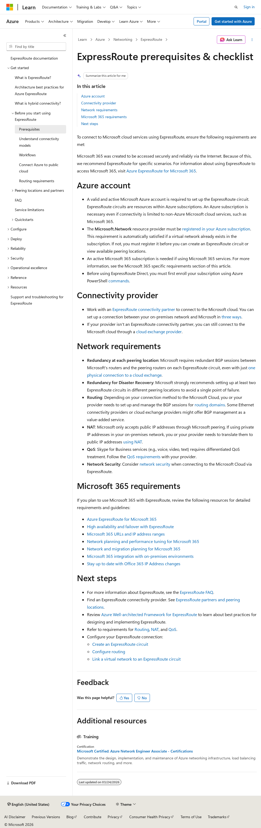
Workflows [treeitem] (27, 154)
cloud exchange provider (159, 331)
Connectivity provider (98, 102)
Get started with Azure (233, 21)
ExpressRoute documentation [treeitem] (34, 58)
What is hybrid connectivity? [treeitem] (38, 103)
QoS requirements (144, 456)
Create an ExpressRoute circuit (120, 644)
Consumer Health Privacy (149, 816)
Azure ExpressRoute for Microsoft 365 (161, 170)
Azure (100, 39)
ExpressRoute (151, 39)
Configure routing (108, 651)
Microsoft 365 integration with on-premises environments (140, 556)
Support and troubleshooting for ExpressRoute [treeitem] (37, 300)
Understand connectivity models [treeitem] (39, 142)
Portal (202, 21)
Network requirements (99, 109)
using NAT (132, 441)
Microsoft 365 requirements (104, 116)
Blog (70, 816)
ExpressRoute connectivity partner (143, 309)
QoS (172, 629)
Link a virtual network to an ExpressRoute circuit (136, 659)
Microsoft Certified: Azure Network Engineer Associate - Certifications (135, 751)
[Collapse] (64, 35)
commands (118, 280)
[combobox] (36, 46)
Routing (142, 629)
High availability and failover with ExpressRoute (130, 526)
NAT (155, 629)
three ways (231, 316)
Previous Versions (46, 816)
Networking (122, 39)
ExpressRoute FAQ (196, 592)
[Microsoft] (9, 7)
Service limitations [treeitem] (29, 209)
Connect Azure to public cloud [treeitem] (38, 168)
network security (155, 464)
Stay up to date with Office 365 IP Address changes (133, 563)
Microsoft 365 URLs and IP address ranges (126, 534)
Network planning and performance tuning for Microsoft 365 (143, 541)
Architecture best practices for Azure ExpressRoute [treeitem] (39, 90)
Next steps (89, 123)
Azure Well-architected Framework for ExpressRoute (149, 614)
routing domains (210, 404)
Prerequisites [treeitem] (29, 129)
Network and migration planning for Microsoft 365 (133, 548)
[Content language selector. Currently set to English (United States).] (28, 804)
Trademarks (217, 816)
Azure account (93, 96)
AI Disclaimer (14, 816)
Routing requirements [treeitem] (36, 180)
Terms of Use (191, 816)
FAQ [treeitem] (18, 200)
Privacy (113, 816)
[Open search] (236, 7)
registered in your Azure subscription (216, 229)
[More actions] (252, 39)
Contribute (92, 816)
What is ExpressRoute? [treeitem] (33, 77)
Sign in (249, 6)
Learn (82, 39)
